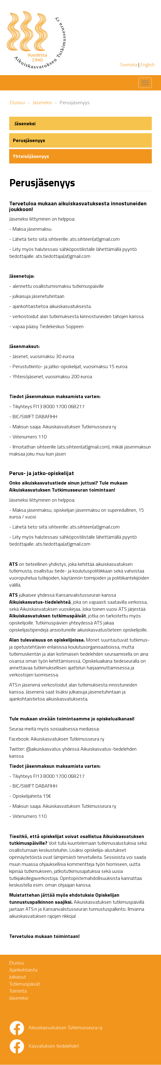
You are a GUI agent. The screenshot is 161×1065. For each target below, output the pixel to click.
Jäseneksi (42, 102)
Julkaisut (17, 976)
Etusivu (17, 102)
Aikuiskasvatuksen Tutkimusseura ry (66, 1027)
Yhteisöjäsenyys (31, 156)
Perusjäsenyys (29, 140)
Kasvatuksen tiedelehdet (54, 1045)
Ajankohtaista (23, 969)
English (147, 64)
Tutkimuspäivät (24, 983)
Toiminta (18, 990)
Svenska (128, 64)
